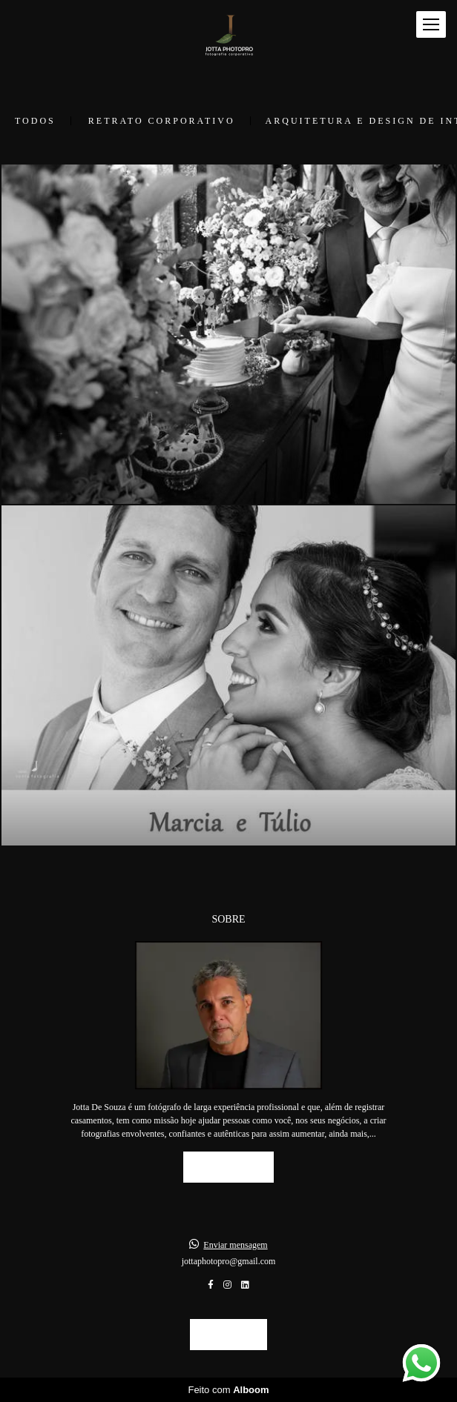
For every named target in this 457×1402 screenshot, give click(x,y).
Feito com (228, 1389)
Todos (35, 120)
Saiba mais (229, 1167)
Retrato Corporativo (161, 120)
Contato (228, 1334)
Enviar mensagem (235, 1244)
